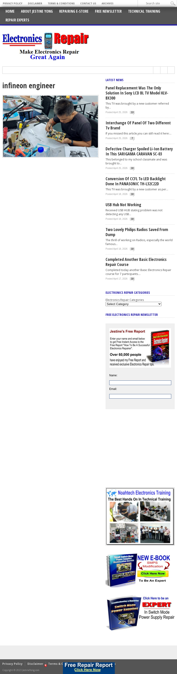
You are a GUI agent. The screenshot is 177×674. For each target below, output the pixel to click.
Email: (113, 389)
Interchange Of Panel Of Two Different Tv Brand (138, 125)
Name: (113, 375)
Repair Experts (17, 20)
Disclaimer (35, 3)
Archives (107, 3)
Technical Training (144, 11)
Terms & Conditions (61, 3)
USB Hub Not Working (123, 204)
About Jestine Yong (37, 11)
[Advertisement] (140, 451)
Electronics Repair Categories (125, 300)
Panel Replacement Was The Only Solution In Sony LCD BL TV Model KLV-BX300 (137, 92)
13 (132, 112)
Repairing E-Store (73, 11)
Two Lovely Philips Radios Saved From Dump (137, 232)
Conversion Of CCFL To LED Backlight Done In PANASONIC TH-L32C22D (136, 181)
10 (132, 168)
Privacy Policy (12, 3)
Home (10, 11)
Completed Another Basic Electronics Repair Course (136, 262)
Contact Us (88, 3)
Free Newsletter (108, 11)
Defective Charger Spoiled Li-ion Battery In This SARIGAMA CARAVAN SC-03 (139, 151)
